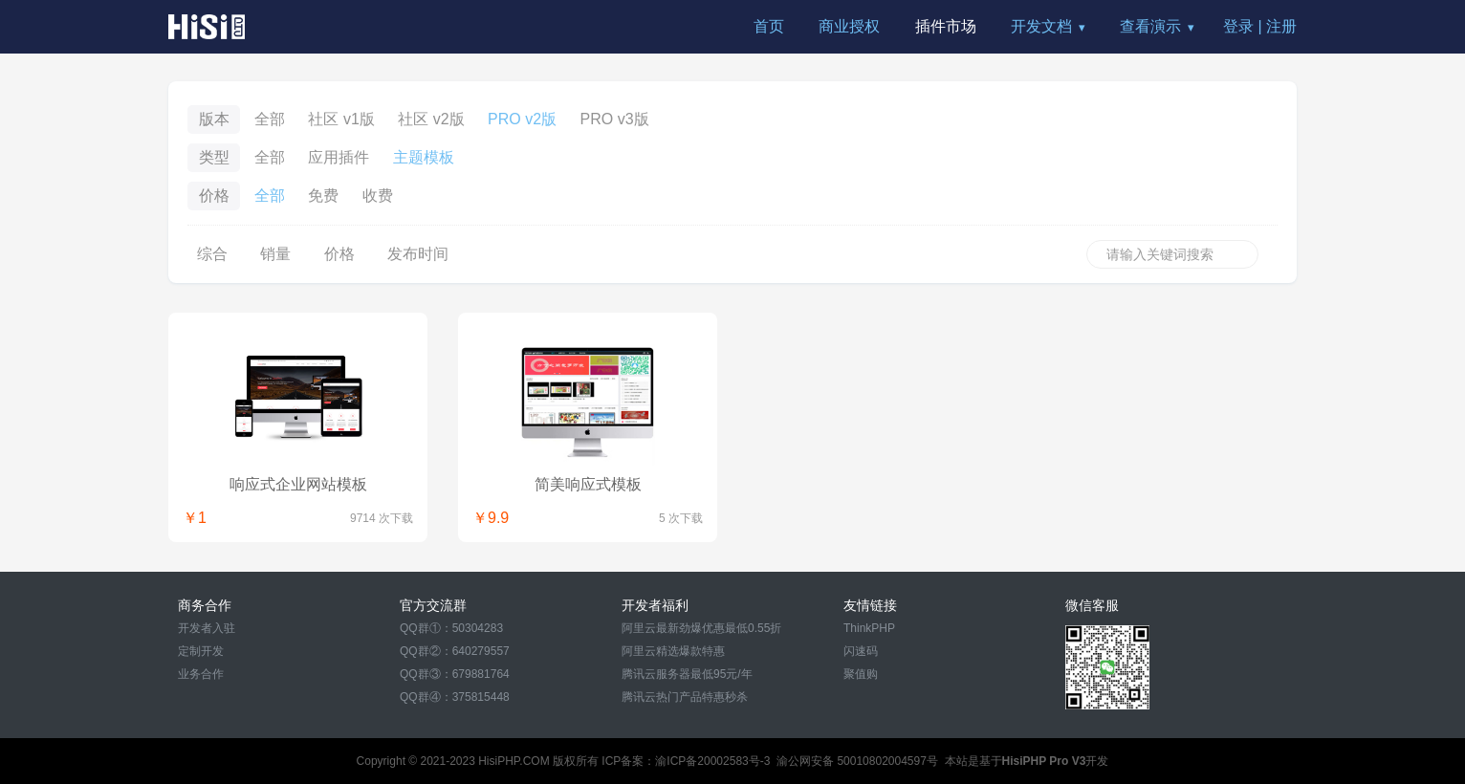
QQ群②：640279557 (455, 651)
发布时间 (417, 254)
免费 (323, 195)
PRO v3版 (614, 119)
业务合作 (201, 674)
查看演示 (1150, 26)
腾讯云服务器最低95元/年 (687, 674)
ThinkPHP (869, 628)
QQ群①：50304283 (451, 628)
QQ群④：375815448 (455, 697)
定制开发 (201, 651)
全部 (269, 119)
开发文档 (1041, 26)
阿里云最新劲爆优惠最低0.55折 (701, 628)
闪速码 (860, 651)
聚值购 (860, 674)
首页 (769, 26)
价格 (339, 254)
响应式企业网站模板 (298, 484)
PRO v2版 (522, 119)
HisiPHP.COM (513, 761)
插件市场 (945, 26)
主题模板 (423, 157)
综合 (212, 254)
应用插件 (338, 157)
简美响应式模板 (588, 484)
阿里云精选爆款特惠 (673, 651)
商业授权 (849, 26)
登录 (1238, 26)
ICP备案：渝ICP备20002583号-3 (685, 761)
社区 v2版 (431, 119)
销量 (275, 254)
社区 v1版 (341, 119)
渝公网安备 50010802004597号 (857, 761)
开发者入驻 (206, 628)
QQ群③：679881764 (455, 674)
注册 (1281, 26)
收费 (377, 195)
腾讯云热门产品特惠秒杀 (685, 697)
